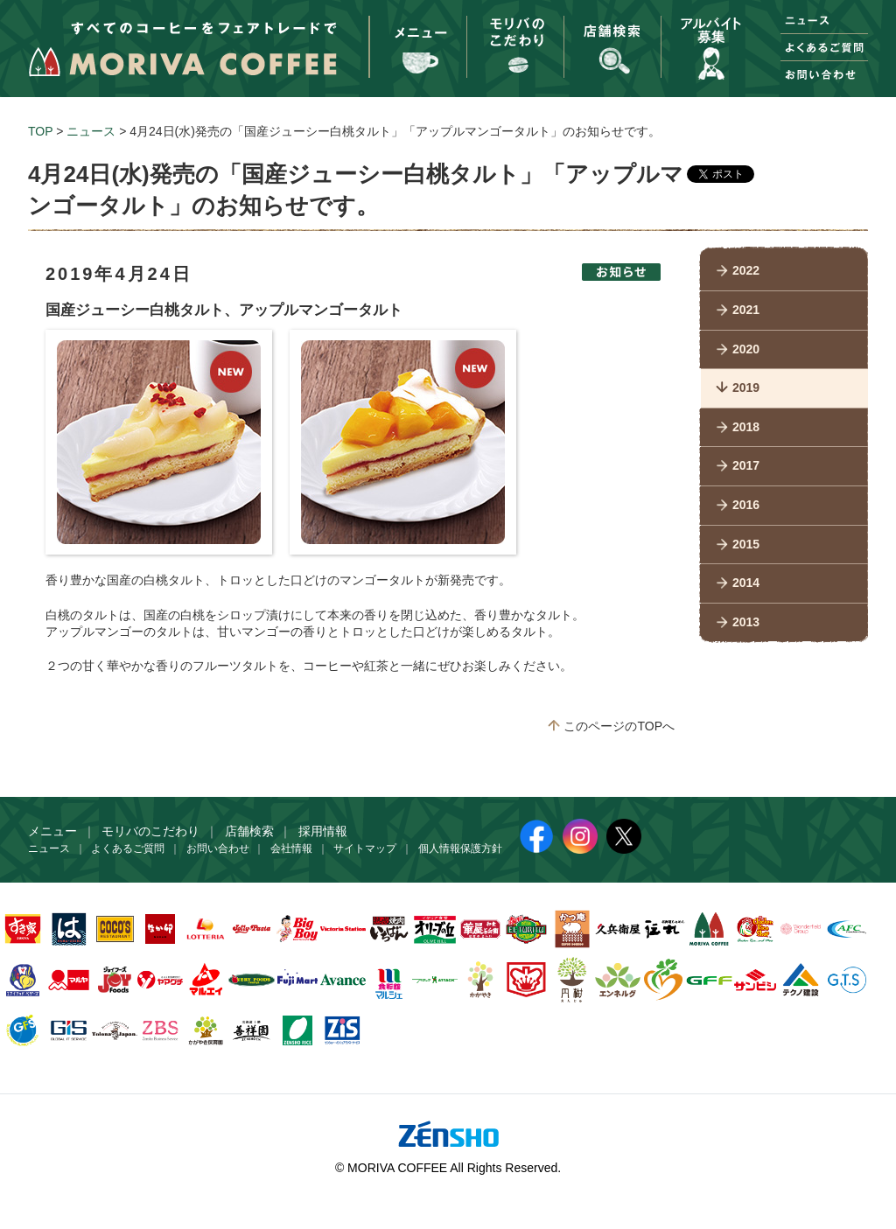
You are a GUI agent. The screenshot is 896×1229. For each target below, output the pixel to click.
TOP (40, 131)
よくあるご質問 (824, 47)
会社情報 (291, 848)
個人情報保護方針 (460, 848)
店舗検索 (249, 831)
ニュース (824, 20)
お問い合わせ (824, 74)
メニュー (417, 40)
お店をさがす (612, 40)
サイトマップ (364, 848)
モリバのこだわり (514, 40)
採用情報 (709, 40)
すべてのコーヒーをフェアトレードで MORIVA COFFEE (182, 49)
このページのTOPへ (619, 726)
